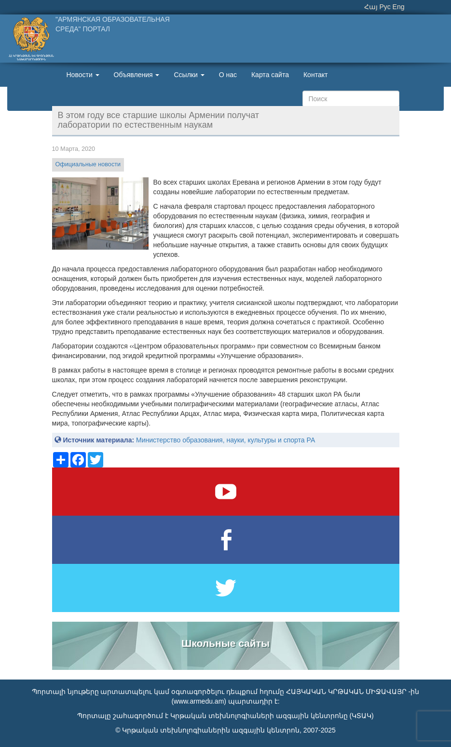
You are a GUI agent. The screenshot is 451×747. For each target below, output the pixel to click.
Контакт (315, 75)
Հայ (371, 7)
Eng (399, 7)
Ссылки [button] (189, 75)
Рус (385, 7)
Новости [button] (83, 75)
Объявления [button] (137, 75)
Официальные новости (88, 164)
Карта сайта (270, 75)
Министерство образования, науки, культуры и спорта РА (225, 440)
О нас (228, 75)
